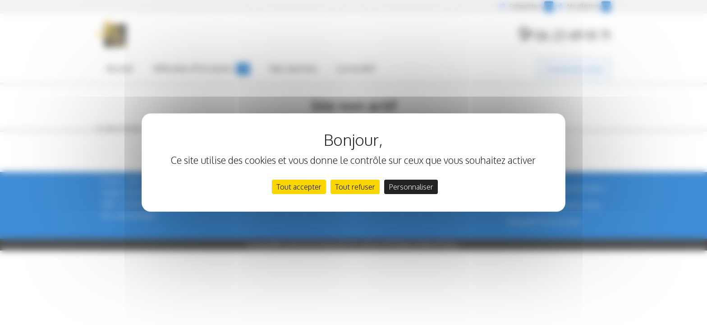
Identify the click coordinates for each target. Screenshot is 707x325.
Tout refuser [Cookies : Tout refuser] (355, 186)
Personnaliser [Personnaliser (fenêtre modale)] (411, 186)
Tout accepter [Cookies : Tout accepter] (298, 186)
